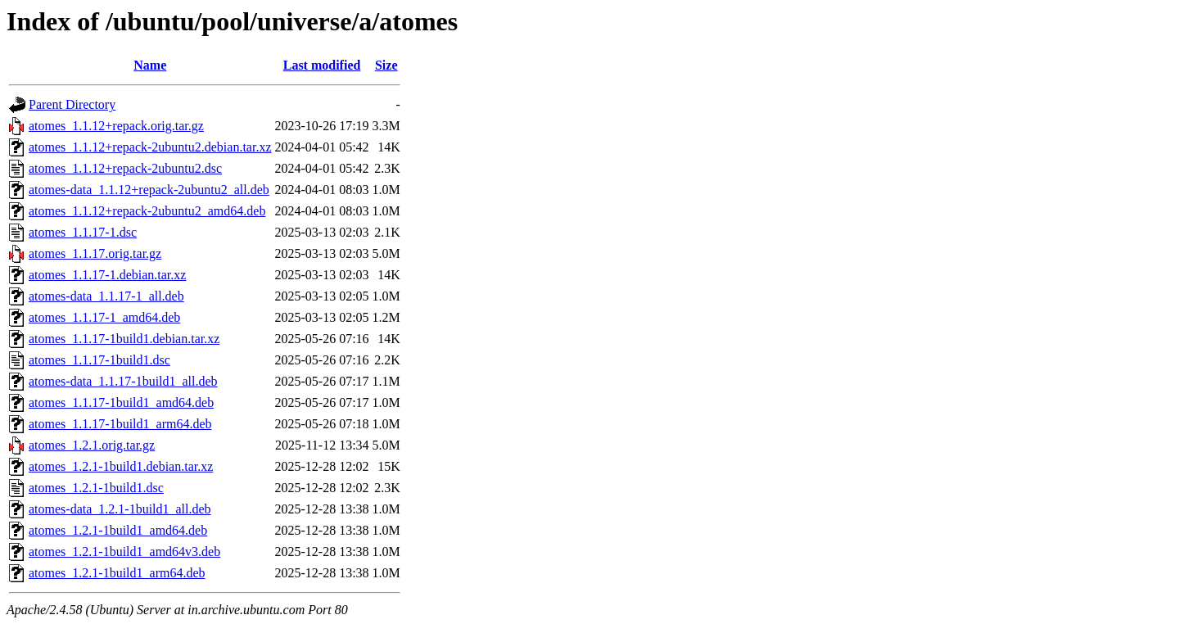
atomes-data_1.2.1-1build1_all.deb (120, 509)
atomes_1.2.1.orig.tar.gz (92, 445)
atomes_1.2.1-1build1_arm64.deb (117, 573)
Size (386, 65)
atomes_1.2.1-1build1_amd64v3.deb (124, 551)
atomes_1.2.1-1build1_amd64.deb (118, 530)
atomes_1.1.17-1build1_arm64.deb (120, 424)
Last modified (322, 65)
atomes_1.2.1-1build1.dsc (96, 488)
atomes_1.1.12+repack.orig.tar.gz (116, 126)
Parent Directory (72, 104)
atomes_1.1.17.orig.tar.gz (95, 253)
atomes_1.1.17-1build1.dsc (99, 360)
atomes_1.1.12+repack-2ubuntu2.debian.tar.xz (150, 147)
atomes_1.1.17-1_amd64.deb (104, 317)
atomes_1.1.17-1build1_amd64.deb (121, 402)
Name (149, 65)
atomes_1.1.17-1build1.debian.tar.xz (124, 339)
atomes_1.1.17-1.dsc (83, 232)
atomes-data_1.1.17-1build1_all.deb (123, 381)
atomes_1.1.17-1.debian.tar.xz (107, 275)
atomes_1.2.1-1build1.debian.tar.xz (121, 466)
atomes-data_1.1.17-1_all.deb (106, 296)
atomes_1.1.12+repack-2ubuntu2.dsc (125, 168)
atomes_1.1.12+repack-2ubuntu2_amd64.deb (147, 211)
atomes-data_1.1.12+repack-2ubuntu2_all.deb (149, 190)
